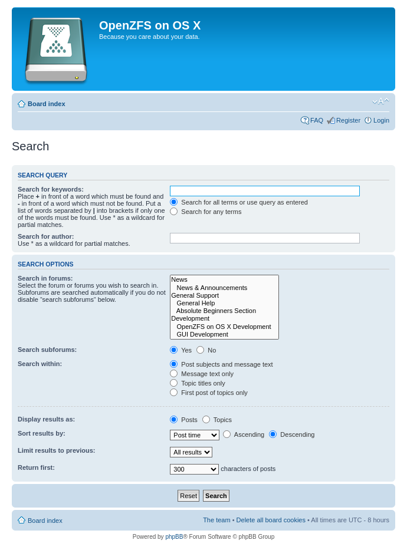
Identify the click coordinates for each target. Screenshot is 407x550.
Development (224, 318)
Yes (181, 350)
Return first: (36, 467)
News (224, 280)
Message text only (202, 373)
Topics (217, 419)
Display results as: (46, 419)
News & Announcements (224, 288)
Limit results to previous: (56, 450)
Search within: (40, 363)
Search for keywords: (51, 189)
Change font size (380, 101)
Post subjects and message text (221, 364)
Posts (184, 419)
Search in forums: (45, 278)
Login (381, 120)
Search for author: (46, 236)
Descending (291, 434)
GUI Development (224, 334)
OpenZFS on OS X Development (224, 327)
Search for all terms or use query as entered (239, 202)
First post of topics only (209, 392)
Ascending (243, 434)
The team (216, 519)
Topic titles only (197, 383)
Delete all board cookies (271, 519)
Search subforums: (47, 349)
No (206, 350)
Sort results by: (41, 433)
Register (348, 120)
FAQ (316, 120)
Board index (46, 103)
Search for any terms (205, 211)
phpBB (174, 536)
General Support (224, 295)
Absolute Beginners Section (224, 311)
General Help (224, 303)
